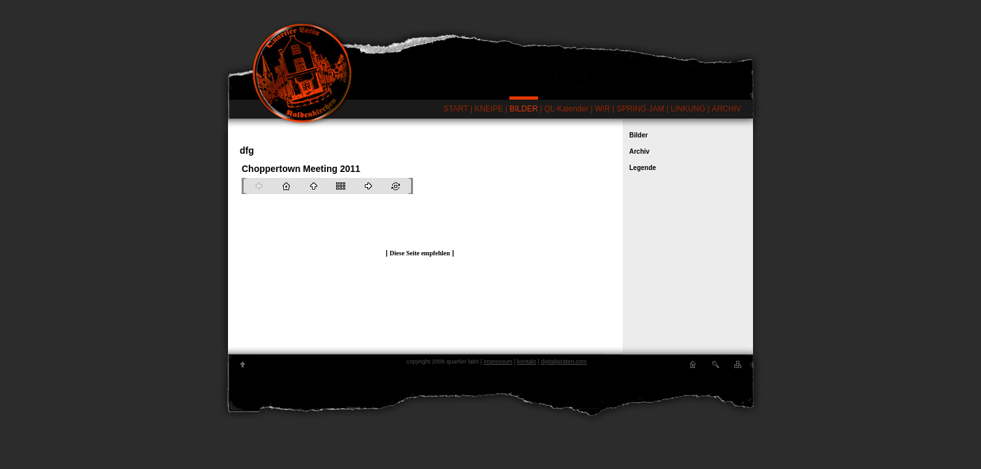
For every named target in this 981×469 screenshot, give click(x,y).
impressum (497, 361)
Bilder (638, 135)
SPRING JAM (640, 108)
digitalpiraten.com (564, 361)
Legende (642, 167)
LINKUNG (688, 108)
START (456, 108)
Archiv (639, 151)
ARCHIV (726, 108)
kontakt (526, 361)
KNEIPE (488, 108)
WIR (602, 108)
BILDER (523, 108)
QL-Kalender (566, 108)
